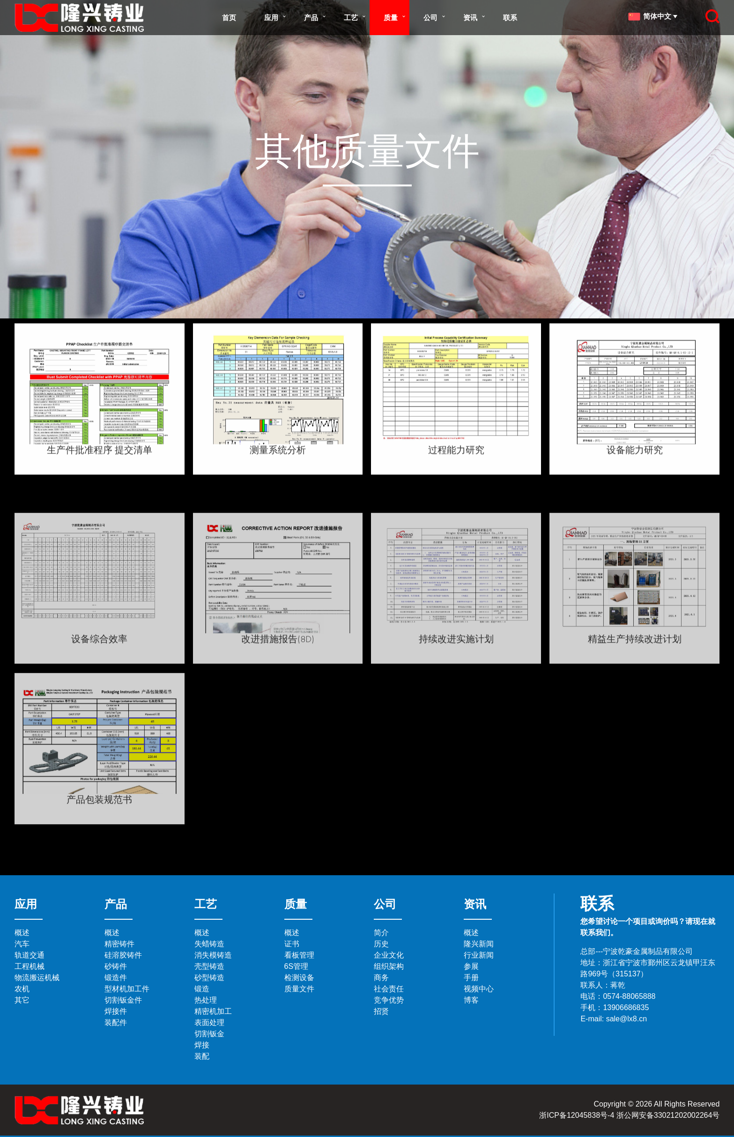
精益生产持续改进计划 (635, 729)
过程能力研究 (456, 466)
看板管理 (299, 955)
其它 (22, 1000)
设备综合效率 (99, 729)
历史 (381, 944)
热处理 (205, 1000)
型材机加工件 (126, 989)
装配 (201, 1056)
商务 (381, 978)
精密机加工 (213, 1011)
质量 (391, 17)
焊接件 (115, 1011)
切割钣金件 (123, 1000)
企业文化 (389, 955)
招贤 (381, 1011)
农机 (22, 989)
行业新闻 (479, 955)
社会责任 (389, 989)
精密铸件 (119, 944)
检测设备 (299, 978)
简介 (381, 933)
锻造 (201, 989)
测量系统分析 (278, 466)
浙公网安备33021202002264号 (668, 1115)
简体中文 (651, 16)
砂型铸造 (209, 978)
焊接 (201, 1045)
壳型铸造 (209, 966)
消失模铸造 (213, 955)
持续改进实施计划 (456, 729)
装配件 (115, 1022)
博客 (471, 1000)
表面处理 (209, 1022)
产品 (311, 17)
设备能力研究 (635, 466)
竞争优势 (389, 1000)
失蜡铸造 (209, 944)
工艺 (351, 17)
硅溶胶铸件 (123, 955)
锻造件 (115, 978)
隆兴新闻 (479, 944)
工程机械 (29, 966)
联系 (510, 17)
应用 (271, 17)
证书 (291, 944)
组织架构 (389, 966)
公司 (430, 17)
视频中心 (479, 989)
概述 (22, 933)
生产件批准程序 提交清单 (99, 466)
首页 (229, 17)
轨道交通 (29, 955)
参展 (471, 966)
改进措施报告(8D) (277, 729)
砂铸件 (115, 966)
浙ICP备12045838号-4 (576, 1115)
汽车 (22, 944)
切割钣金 (209, 1034)
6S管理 (296, 966)
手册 (471, 978)
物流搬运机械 (37, 978)
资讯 (470, 17)
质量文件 (299, 989)
